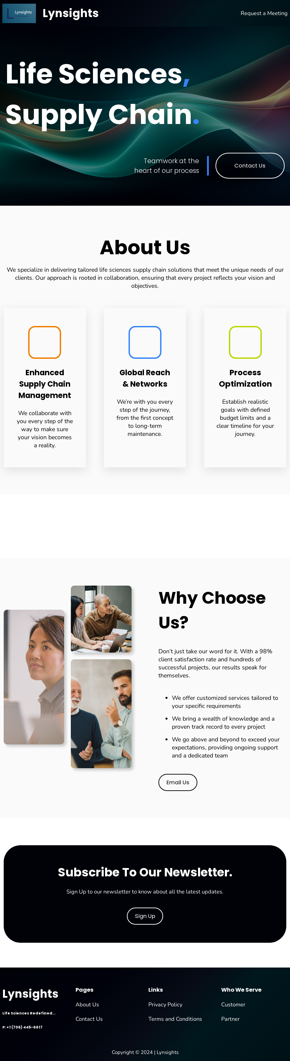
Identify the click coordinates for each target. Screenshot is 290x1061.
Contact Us (249, 166)
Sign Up (145, 916)
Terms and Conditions (175, 1019)
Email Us (177, 782)
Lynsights (71, 13)
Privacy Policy (165, 1004)
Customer (233, 1004)
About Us (87, 1004)
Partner (230, 1019)
